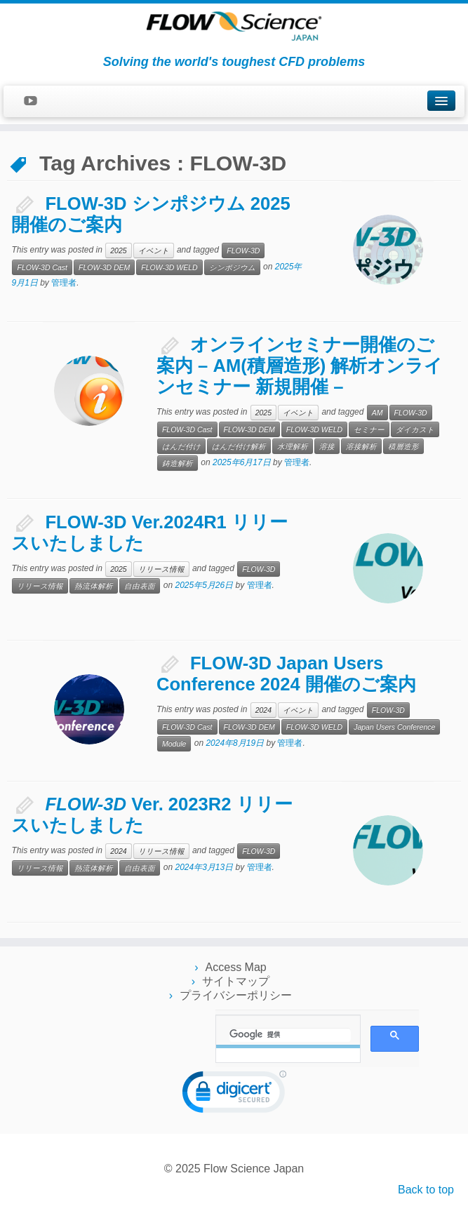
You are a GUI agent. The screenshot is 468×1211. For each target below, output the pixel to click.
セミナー (369, 429)
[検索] (290, 1035)
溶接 (327, 446)
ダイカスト (415, 429)
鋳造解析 (177, 463)
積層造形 (403, 446)
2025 (118, 250)
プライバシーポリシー (236, 995)
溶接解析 (361, 446)
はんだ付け (181, 446)
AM (377, 412)
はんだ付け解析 (239, 446)
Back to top (426, 1190)
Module (174, 744)
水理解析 (292, 446)
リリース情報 (161, 569)
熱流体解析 (93, 586)
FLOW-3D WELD (169, 267)
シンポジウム (232, 267)
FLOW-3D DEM (104, 267)
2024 (263, 710)
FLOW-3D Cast (42, 267)
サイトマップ (235, 981)
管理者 (63, 283)
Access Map (236, 967)
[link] (234, 1095)
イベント (153, 250)
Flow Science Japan (253, 1169)
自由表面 (139, 586)
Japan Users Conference (394, 727)
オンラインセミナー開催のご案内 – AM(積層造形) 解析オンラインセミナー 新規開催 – (299, 365)
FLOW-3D (243, 250)
